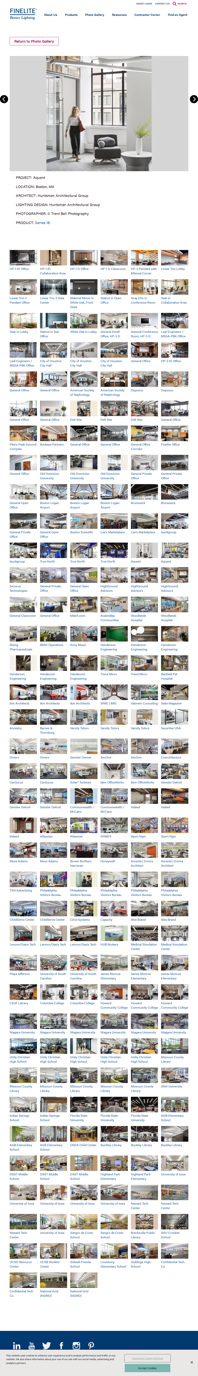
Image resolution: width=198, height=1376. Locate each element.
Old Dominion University (49, 475)
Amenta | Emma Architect (142, 863)
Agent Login (144, 3)
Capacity (106, 919)
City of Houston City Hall (50, 363)
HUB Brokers (109, 944)
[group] (99, 139)
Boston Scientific (81, 532)
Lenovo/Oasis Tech (23, 944)
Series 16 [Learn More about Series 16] (42, 222)
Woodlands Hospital (138, 617)
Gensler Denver (80, 757)
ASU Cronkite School (170, 1234)
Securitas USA (171, 728)
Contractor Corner (147, 14)
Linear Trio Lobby (173, 268)
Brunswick (138, 503)
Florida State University (78, 1117)
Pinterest (91, 1345)
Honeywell (108, 861)
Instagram (76, 1345)
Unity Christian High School (20, 1059)
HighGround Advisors (109, 588)
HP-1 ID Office (19, 268)
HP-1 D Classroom (113, 268)
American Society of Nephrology (82, 392)
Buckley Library (111, 1145)
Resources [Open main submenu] (119, 14)
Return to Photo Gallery (34, 41)
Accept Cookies (147, 1368)
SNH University (171, 1086)
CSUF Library (19, 1003)
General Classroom (23, 615)
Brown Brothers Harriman (81, 863)
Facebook (61, 1345)
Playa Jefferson (20, 973)
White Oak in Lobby (83, 331)
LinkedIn (17, 1345)
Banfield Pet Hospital (169, 676)
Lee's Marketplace (113, 532)
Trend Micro (109, 674)
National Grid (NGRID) (49, 1293)
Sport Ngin (138, 836)
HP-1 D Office (79, 268)
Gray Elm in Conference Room (143, 300)
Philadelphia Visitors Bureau (50, 892)
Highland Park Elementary (110, 1176)
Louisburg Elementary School (113, 1264)
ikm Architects (19, 703)
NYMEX (106, 836)
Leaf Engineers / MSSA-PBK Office (173, 333)
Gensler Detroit (171, 782)
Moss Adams (19, 861)
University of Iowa (173, 1174)
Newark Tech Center (139, 1205)
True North (47, 561)
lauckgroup (168, 532)
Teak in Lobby (19, 331)
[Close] (192, 1362)
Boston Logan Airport (49, 505)
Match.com (77, 615)
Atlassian (46, 836)
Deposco (137, 390)
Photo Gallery (94, 14)
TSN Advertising (21, 890)
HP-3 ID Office (171, 361)
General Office (140, 361)
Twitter (46, 1345)
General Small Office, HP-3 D (110, 333)
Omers (14, 757)
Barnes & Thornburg (47, 730)
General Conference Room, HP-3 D (144, 333)
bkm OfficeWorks (112, 782)
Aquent (136, 561)
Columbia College (52, 1003)
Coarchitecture (171, 757)
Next (194, 99)
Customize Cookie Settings (147, 1358)
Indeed (135, 807)
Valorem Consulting (144, 703)
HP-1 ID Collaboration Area (53, 270)
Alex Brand (138, 919)
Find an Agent (177, 14)
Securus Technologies (18, 588)
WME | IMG (108, 703)
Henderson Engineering (109, 646)
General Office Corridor (140, 446)
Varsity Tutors (79, 728)
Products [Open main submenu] (71, 14)
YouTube (32, 1345)
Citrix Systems (80, 919)
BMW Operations (51, 644)
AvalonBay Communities (110, 617)
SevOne (106, 757)
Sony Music (78, 644)
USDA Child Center (83, 1145)
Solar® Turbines (80, 782)
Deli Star (76, 419)
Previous (4, 99)
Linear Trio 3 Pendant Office (20, 300)
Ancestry (16, 728)
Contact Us (162, 3)
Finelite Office (170, 444)
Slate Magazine (171, 703)
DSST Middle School (19, 1176)
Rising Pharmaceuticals (21, 646)
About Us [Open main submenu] (50, 14)
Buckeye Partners (52, 444)
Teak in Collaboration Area (174, 300)
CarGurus (16, 782)
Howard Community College (114, 1005)
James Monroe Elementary (110, 975)
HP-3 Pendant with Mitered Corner (144, 270)
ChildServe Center (22, 919)
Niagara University (22, 1032)
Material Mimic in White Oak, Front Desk (82, 302)
